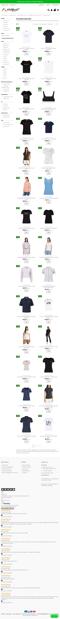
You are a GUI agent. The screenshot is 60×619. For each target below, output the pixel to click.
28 (57, 24)
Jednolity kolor (8, 96)
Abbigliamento (26, 471)
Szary (5, 60)
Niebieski (6, 51)
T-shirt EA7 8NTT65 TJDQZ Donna (48, 377)
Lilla (5, 57)
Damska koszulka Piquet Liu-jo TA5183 (26, 168)
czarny (6, 64)
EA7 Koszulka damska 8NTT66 (26, 228)
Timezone (6, 30)
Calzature (24, 472)
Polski (42, 5)
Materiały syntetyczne (5, 86)
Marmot (6, 28)
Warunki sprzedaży (7, 471)
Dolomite (6, 20)
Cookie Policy (34, 615)
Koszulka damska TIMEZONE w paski (48, 198)
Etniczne (6, 122)
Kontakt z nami (5, 5)
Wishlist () (55, 5)
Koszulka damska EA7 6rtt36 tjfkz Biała (48, 436)
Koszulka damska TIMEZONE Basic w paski (26, 198)
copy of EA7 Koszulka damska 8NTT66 (26, 49)
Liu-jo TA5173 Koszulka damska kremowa (26, 347)
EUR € (48, 5)
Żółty (5, 58)
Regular (6, 108)
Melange (6, 98)
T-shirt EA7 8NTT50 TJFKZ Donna (26, 406)
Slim (5, 109)
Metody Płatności (6, 469)
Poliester (6, 91)
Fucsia (5, 55)
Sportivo (6, 126)
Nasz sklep (12, 5)
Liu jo (5, 26)
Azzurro (6, 43)
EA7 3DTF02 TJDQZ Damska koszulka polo (26, 436)
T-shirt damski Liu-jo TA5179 (26, 139)
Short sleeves (7, 124)
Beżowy (6, 45)
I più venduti (25, 469)
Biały (5, 47)
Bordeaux (6, 49)
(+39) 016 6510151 (47, 471)
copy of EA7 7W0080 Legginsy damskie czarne (48, 109)
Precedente (4, 508)
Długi (5, 104)
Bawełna (6, 84)
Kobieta (6, 115)
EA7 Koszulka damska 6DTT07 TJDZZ (48, 346)
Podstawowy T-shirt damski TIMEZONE (48, 168)
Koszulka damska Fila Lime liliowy (26, 286)
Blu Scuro (6, 53)
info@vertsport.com (48, 473)
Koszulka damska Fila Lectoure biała (48, 257)
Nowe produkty (26, 465)
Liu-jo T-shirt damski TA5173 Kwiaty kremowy (48, 317)
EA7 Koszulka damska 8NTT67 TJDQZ (26, 377)
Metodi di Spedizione (7, 467)
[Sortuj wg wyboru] (51, 24)
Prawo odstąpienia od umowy (10, 472)
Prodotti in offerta (26, 467)
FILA (5, 24)
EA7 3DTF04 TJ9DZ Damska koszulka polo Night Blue (48, 406)
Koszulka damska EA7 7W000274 (48, 228)
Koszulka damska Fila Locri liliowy (26, 257)
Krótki (5, 106)
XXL (5, 78)
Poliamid (6, 89)
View (26, 54)
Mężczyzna (6, 117)
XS (5, 69)
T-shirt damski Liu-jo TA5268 (48, 139)
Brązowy (6, 62)
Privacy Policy (26, 615)
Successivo (11, 508)
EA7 (5, 22)
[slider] (1, 38)
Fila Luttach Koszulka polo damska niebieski (26, 317)
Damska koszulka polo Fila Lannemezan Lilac (48, 287)
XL (4, 76)
